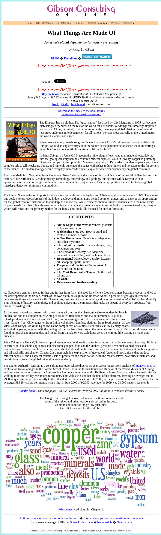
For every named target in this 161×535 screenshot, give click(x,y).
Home (30, 23)
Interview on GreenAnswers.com (81, 114)
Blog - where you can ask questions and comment (113, 518)
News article (104, 522)
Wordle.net (65, 509)
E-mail (128, 531)
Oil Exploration (44, 23)
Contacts (129, 23)
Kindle (65, 104)
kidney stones (144, 365)
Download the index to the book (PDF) (81, 110)
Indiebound (78, 104)
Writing (115, 23)
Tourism (80, 23)
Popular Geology (97, 23)
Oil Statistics (63, 23)
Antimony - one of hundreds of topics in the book (49, 518)
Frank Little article (81, 522)
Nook (55, 104)
